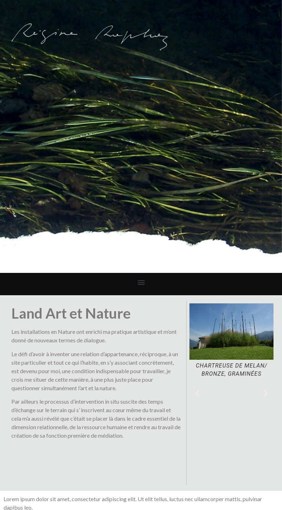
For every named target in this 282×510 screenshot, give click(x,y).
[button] (141, 282)
